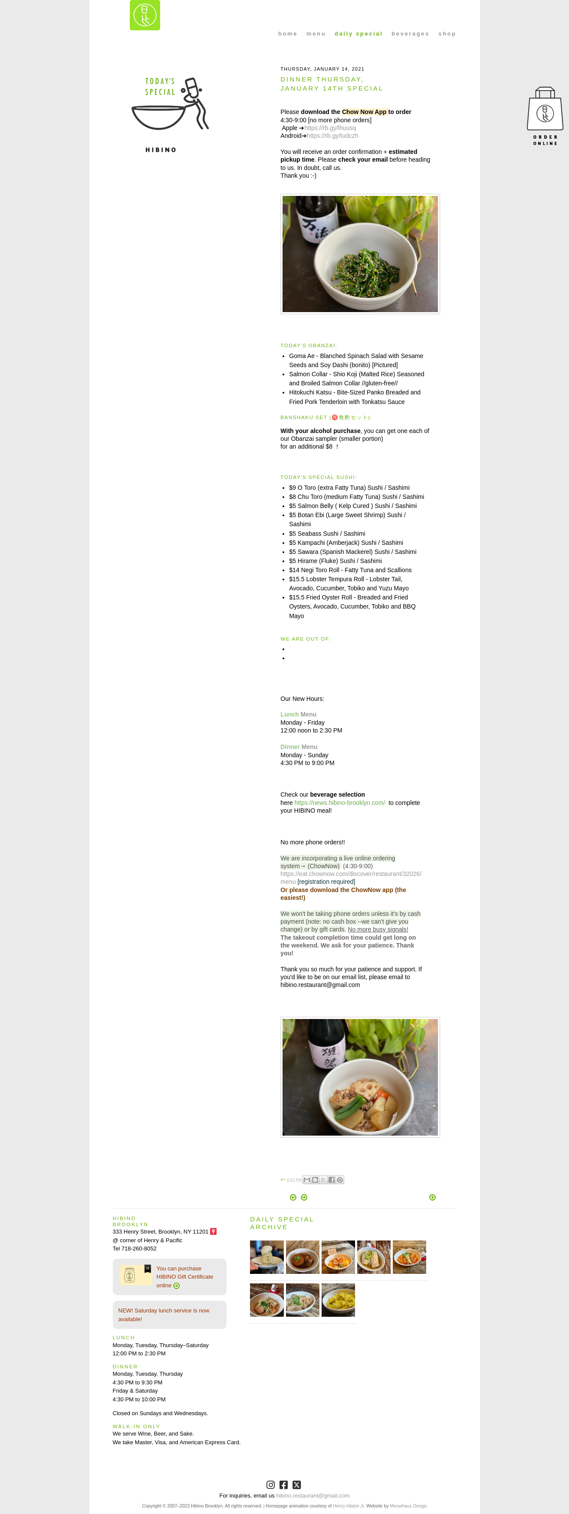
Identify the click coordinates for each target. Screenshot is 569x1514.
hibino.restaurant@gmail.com (312, 1495)
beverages (410, 33)
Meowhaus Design (408, 1506)
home (288, 33)
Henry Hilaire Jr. (349, 1506)
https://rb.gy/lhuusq (330, 127)
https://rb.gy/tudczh (333, 135)
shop (447, 33)
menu (316, 33)
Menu (308, 714)
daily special (359, 33)
